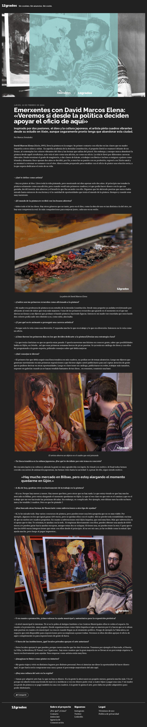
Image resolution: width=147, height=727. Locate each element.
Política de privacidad (109, 714)
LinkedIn (78, 717)
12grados (9, 5)
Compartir (21, 695)
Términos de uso (106, 711)
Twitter (77, 714)
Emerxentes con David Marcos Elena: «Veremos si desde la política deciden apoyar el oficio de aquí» (71, 115)
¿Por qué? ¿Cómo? (58, 711)
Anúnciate (55, 717)
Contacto (54, 714)
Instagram (79, 711)
